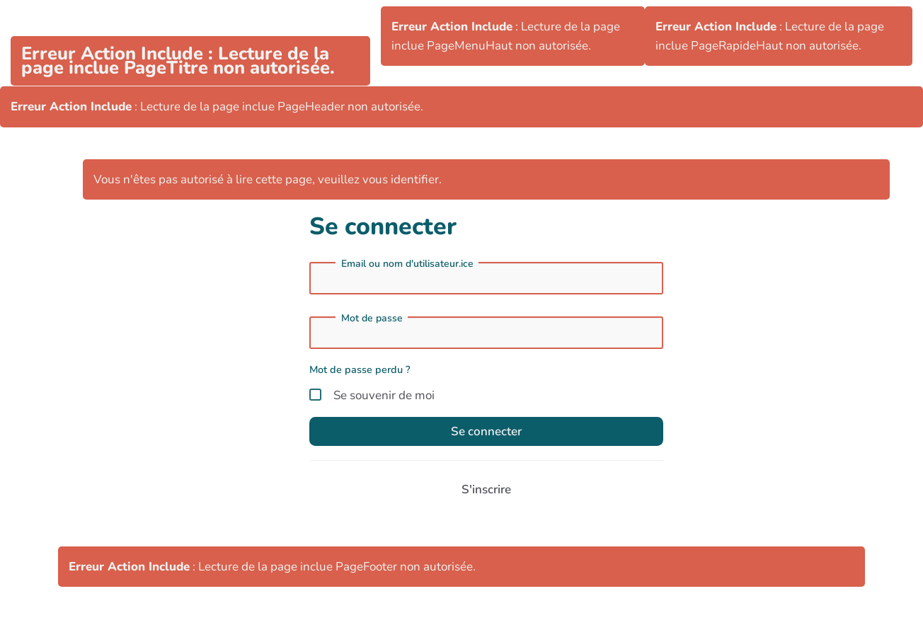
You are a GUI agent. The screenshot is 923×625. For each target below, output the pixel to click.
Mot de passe (372, 318)
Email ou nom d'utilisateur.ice (407, 264)
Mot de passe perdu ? (360, 369)
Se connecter (486, 431)
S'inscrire (486, 489)
